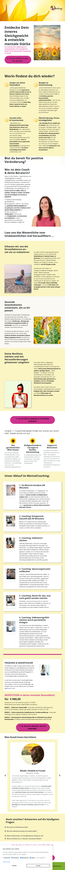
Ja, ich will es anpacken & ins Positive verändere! (32, 420)
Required (7, 858)
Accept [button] (38, 865)
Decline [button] (14, 865)
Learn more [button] (6, 861)
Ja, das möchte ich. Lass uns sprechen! (17, 59)
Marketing (25, 858)
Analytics (16, 858)
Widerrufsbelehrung (54, 866)
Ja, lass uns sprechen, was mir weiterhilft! (32, 727)
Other (33, 858)
